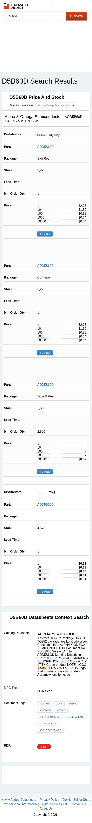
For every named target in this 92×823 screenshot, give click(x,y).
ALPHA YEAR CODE (49, 717)
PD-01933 (44, 651)
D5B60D (73, 703)
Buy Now (44, 234)
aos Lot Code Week (50, 730)
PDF (44, 746)
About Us (46, 808)
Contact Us (78, 804)
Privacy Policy (49, 799)
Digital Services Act (54, 804)
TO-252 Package (75, 717)
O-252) (59, 703)
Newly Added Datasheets (18, 799)
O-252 (53, 658)
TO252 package (48, 723)
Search (76, 16)
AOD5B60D (45, 146)
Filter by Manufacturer (22, 105)
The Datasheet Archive (17, 6)
